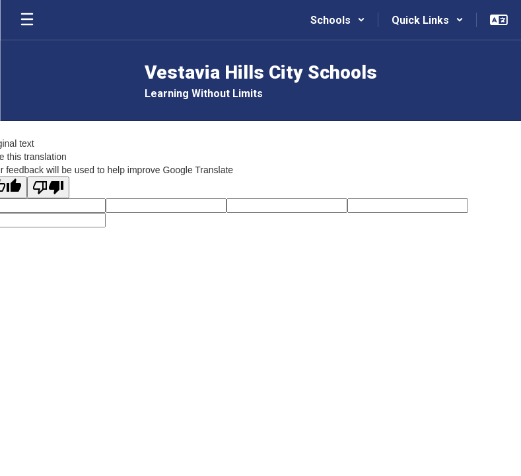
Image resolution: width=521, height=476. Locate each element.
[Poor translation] (48, 187)
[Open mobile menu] (27, 20)
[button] (337, 20)
